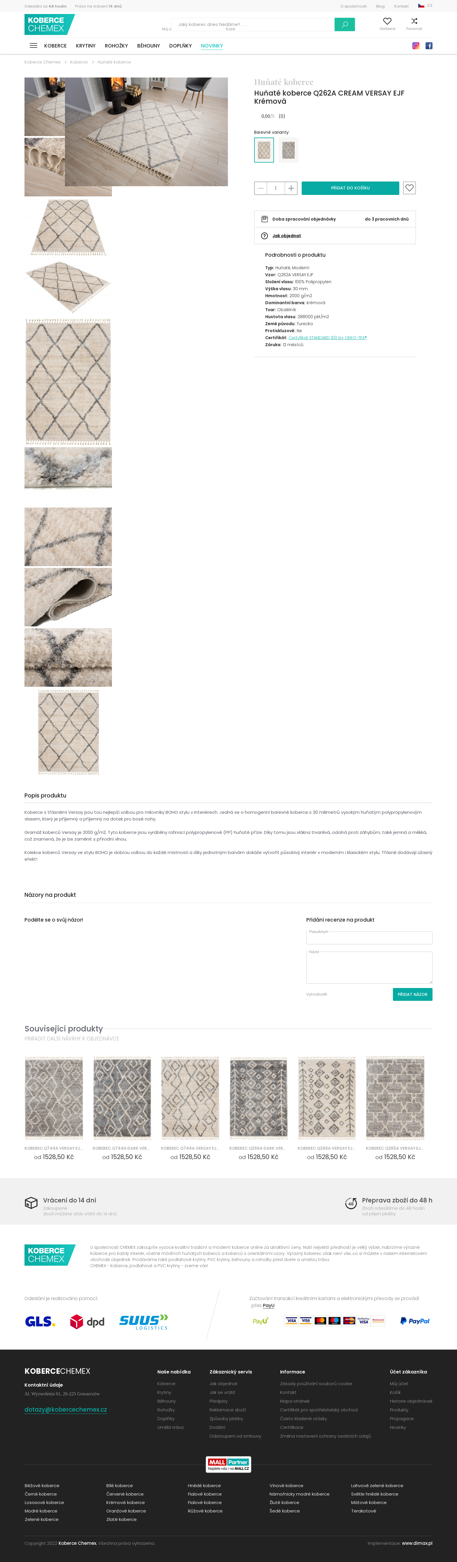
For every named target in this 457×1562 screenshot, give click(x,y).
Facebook (429, 45)
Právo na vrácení (98, 6)
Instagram (415, 45)
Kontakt (401, 6)
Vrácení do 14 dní (70, 1200)
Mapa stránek (295, 1401)
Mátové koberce (368, 1502)
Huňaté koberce (114, 62)
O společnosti (353, 6)
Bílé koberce (119, 1485)
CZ (430, 5)
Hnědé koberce (204, 1485)
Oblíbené (378, 28)
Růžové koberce (205, 1511)
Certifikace (291, 1427)
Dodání (217, 1427)
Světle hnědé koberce (374, 1494)
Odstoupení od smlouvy (235, 1436)
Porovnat (404, 28)
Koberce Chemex (50, 24)
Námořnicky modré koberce (299, 1494)
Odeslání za (45, 6)
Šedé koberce (284, 1511)
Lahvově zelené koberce (377, 1485)
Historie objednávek (411, 1401)
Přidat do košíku (350, 188)
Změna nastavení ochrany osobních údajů (325, 1436)
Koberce (55, 45)
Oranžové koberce (126, 1511)
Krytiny (86, 45)
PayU (269, 1305)
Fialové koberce (205, 1494)
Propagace (402, 1418)
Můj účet (351, 28)
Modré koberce (40, 1511)
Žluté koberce (284, 1502)
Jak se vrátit (222, 1392)
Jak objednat (287, 236)
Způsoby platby (226, 1418)
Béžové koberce (41, 1485)
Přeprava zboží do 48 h (397, 1200)
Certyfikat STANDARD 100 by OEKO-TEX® (328, 338)
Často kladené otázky (303, 1418)
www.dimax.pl (417, 1543)
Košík (428, 28)
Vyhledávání (320, 24)
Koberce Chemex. (78, 1543)
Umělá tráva (170, 1427)
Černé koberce (40, 1494)
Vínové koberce (286, 1485)
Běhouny (148, 45)
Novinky (212, 45)
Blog (380, 6)
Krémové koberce (125, 1502)
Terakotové (363, 1511)
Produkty (399, 1409)
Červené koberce (125, 1494)
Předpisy (219, 1401)
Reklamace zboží (228, 1409)
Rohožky (116, 45)
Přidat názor (413, 994)
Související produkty (63, 1028)
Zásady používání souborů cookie (316, 1383)
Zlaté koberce (121, 1519)
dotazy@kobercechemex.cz (67, 1409)
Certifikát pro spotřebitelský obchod (319, 1409)
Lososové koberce (44, 1502)
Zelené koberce (41, 1519)
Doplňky (180, 45)
